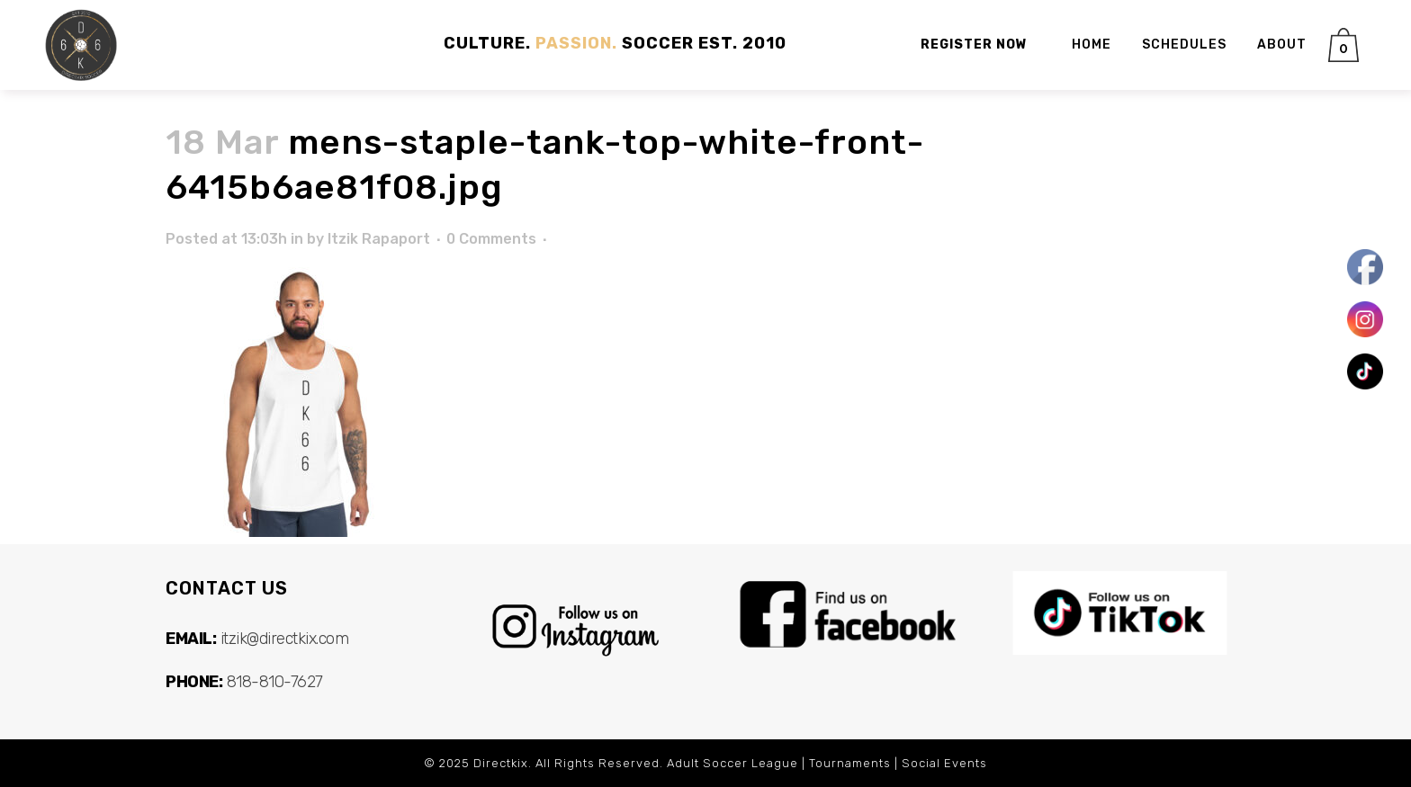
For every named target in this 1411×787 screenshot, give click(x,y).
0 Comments (491, 238)
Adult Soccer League (732, 763)
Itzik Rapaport (379, 238)
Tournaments (850, 763)
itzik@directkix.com (284, 638)
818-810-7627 (275, 682)
